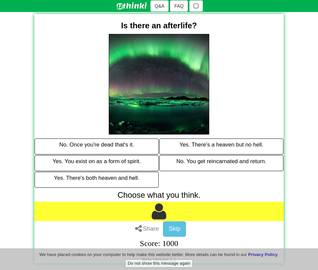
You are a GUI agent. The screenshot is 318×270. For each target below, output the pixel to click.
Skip (174, 228)
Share (147, 228)
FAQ (179, 6)
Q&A (160, 6)
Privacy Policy (262, 258)
